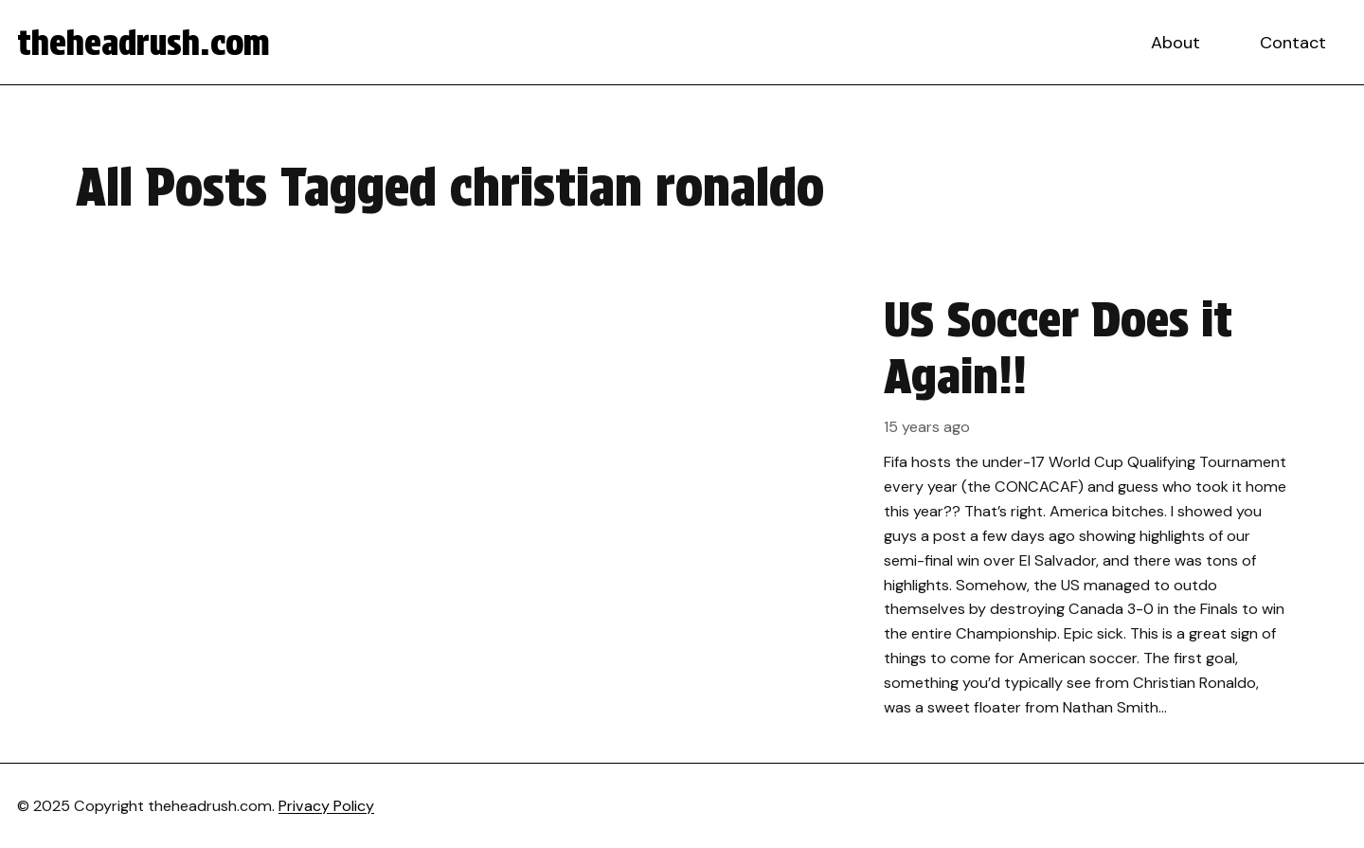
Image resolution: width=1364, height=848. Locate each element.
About (1175, 42)
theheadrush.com (143, 42)
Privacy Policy (326, 806)
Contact (1293, 42)
